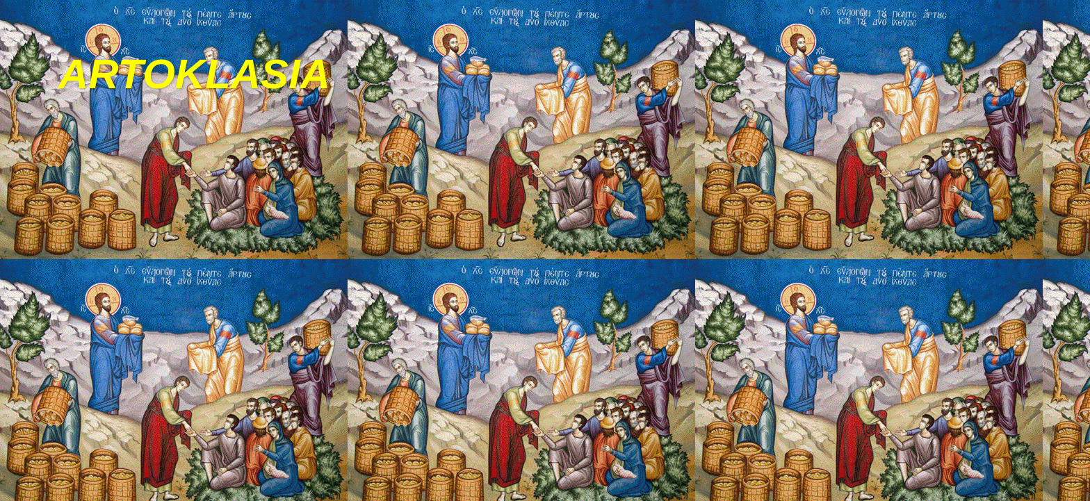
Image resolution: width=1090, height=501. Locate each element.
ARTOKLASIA (194, 74)
